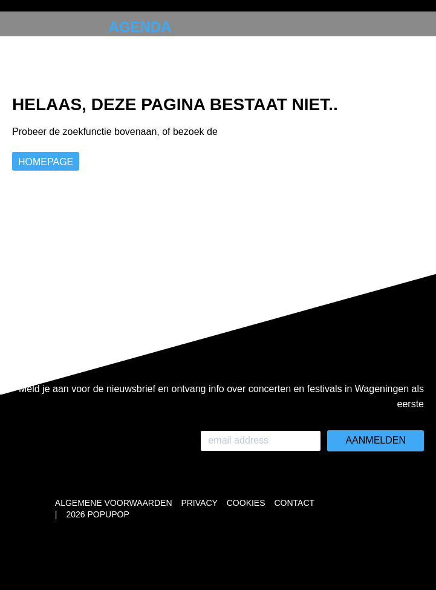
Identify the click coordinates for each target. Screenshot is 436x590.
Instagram (56, 112)
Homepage (45, 162)
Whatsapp (32, 112)
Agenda (140, 27)
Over (44, 66)
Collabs (59, 47)
